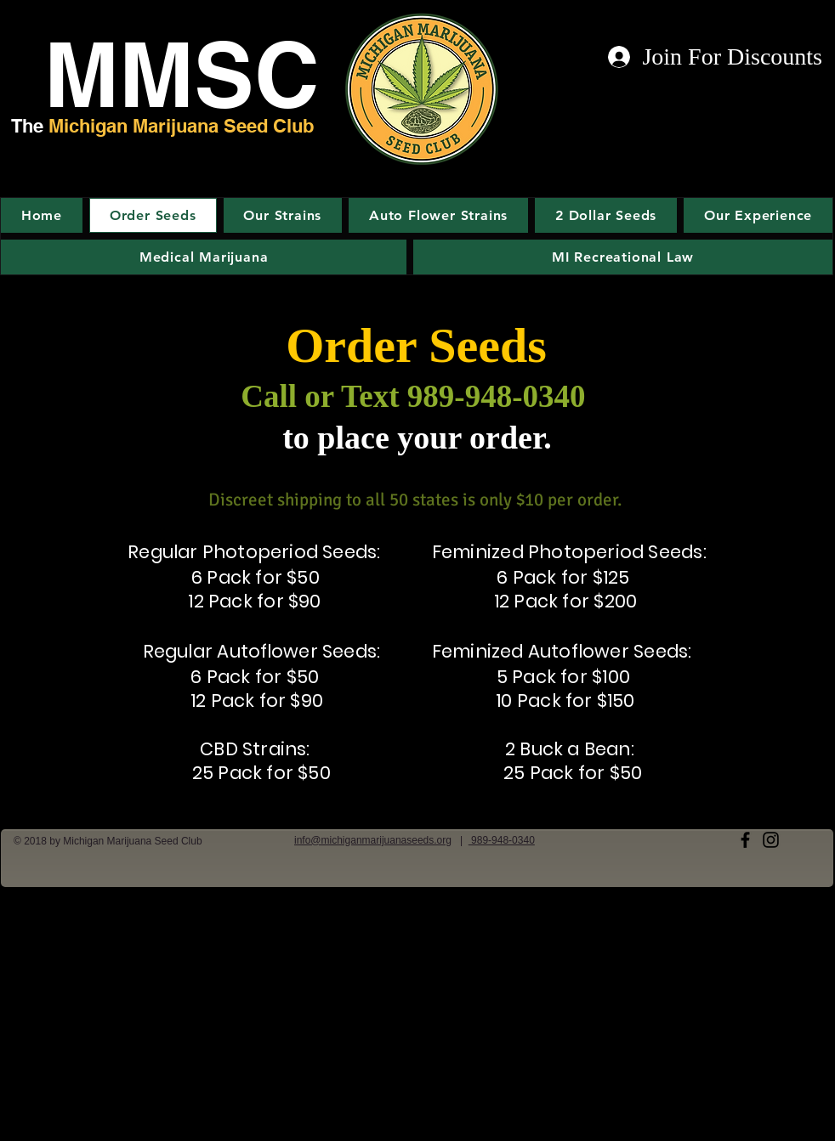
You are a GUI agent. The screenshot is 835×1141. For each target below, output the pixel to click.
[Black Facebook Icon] (745, 839)
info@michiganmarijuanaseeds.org (373, 840)
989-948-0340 (502, 840)
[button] (758, 215)
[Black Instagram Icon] (770, 839)
